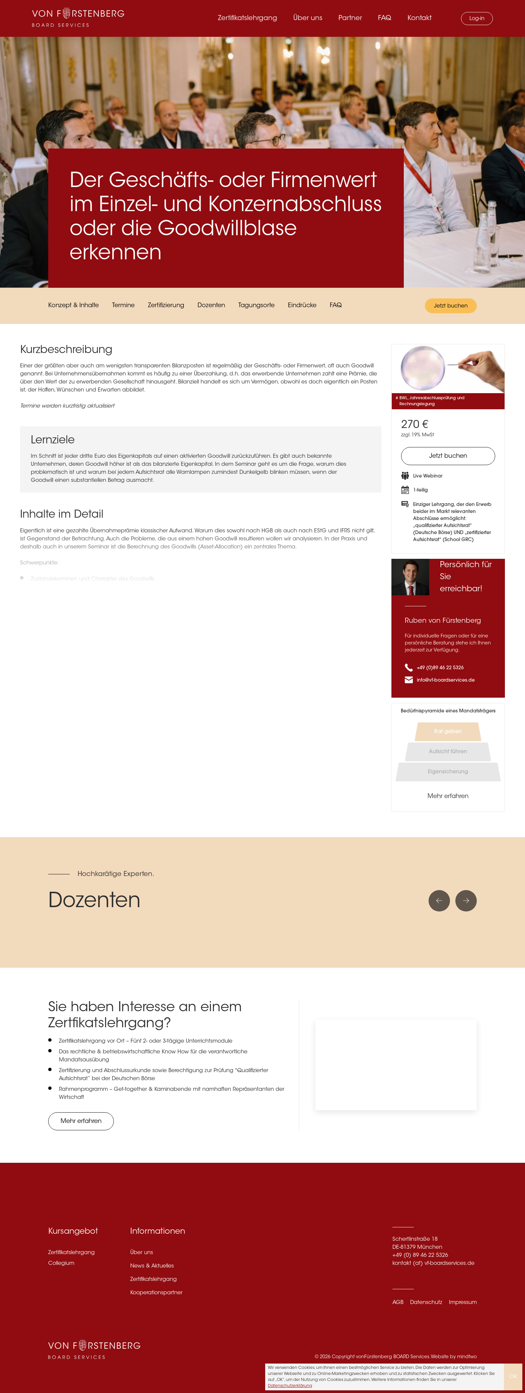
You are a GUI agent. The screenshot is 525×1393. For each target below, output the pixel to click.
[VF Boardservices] (78, 18)
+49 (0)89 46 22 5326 (440, 668)
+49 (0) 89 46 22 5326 (420, 1255)
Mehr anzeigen (54, 603)
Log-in (476, 18)
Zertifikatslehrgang (247, 18)
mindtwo (467, 1357)
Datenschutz (426, 1302)
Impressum (463, 1302)
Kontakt (419, 18)
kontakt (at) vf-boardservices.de (433, 1263)
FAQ (384, 18)
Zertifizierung (166, 306)
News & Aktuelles (152, 1266)
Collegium (61, 1263)
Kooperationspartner (156, 1293)
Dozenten (211, 306)
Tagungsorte (256, 306)
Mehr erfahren (448, 797)
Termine (123, 306)
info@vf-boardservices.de (446, 680)
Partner (350, 18)
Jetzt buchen (451, 306)
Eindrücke (302, 306)
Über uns (307, 18)
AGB (397, 1302)
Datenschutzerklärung (290, 1386)
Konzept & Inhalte (73, 306)
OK (513, 1377)
